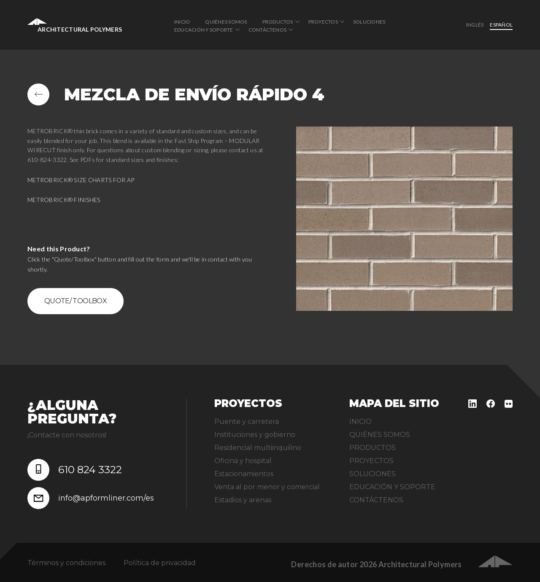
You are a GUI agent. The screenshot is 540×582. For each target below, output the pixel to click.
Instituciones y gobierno (254, 435)
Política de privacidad (160, 563)
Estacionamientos (243, 474)
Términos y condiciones (66, 563)
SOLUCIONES (369, 22)
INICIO (182, 22)
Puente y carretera (246, 422)
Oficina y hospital (243, 461)
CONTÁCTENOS (267, 30)
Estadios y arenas (242, 500)
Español (501, 25)
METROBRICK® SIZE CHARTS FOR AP (80, 179)
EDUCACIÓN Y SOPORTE (203, 30)
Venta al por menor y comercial (267, 487)
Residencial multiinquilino (257, 448)
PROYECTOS (323, 22)
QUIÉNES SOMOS (226, 22)
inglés (474, 25)
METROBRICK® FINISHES (63, 199)
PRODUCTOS (277, 22)
